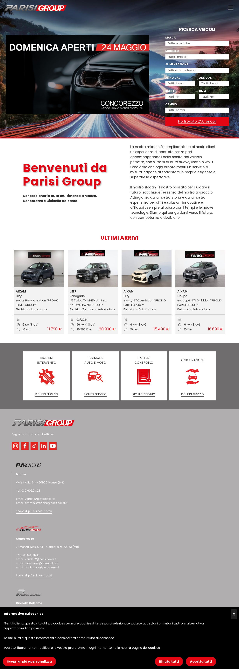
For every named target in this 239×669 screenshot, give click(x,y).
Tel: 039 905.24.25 (28, 491)
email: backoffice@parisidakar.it (37, 567)
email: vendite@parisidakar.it (35, 499)
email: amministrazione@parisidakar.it (41, 503)
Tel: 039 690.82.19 (27, 555)
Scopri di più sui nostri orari (34, 511)
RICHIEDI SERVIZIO (46, 394)
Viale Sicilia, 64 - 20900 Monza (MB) (40, 482)
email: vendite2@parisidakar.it (36, 559)
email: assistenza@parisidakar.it (37, 563)
